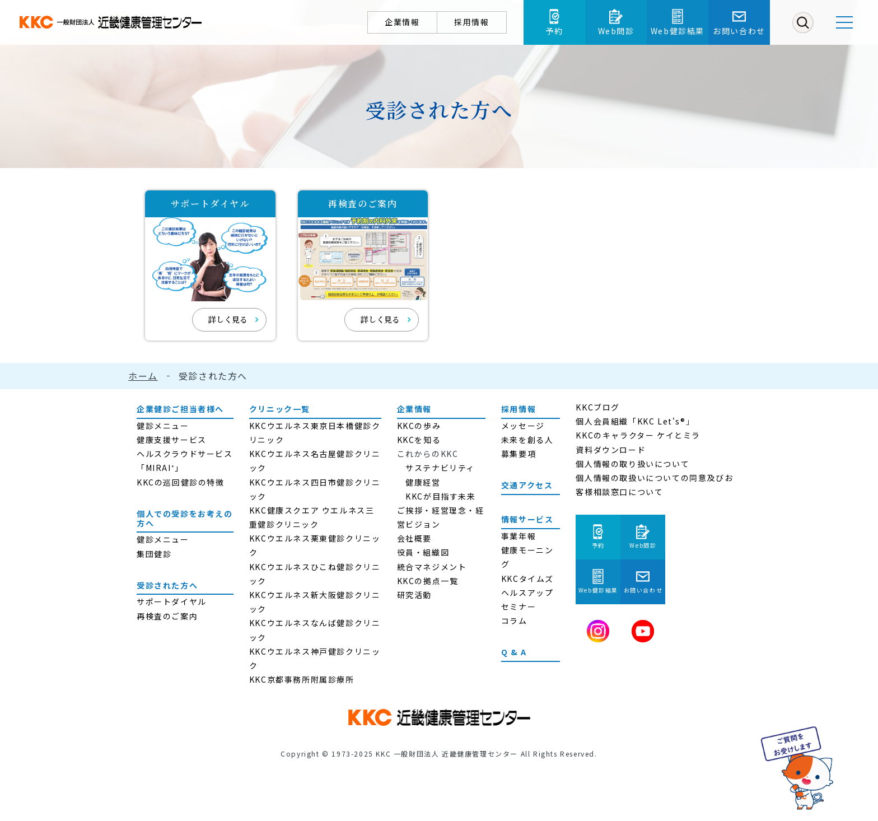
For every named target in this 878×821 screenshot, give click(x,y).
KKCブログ (598, 407)
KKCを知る (419, 439)
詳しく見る (227, 319)
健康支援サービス (172, 439)
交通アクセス (527, 485)
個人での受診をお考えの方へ (185, 518)
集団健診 (154, 553)
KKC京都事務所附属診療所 (301, 679)
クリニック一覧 (279, 408)
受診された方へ (167, 585)
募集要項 (518, 453)
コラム (514, 620)
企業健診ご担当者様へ (180, 408)
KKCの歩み (419, 425)
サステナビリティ (440, 467)
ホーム (143, 375)
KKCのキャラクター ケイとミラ (638, 435)
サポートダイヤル (172, 601)
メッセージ (523, 425)
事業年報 (518, 536)
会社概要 (414, 538)
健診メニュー (163, 425)
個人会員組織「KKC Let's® (630, 421)
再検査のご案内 (167, 616)
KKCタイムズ (527, 578)
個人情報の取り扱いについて (632, 463)
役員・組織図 (423, 552)
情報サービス (527, 519)
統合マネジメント (432, 566)
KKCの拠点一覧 (428, 580)
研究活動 (414, 594)
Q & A (514, 651)
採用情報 (518, 408)
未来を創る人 (527, 439)
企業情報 (414, 408)
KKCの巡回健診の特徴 (181, 482)
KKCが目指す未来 (440, 496)
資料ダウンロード (611, 449)
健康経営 (422, 482)
